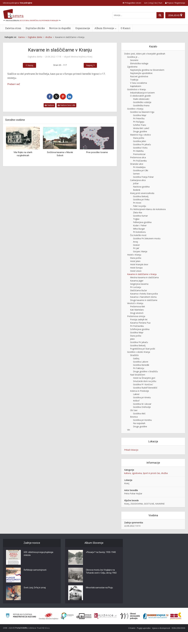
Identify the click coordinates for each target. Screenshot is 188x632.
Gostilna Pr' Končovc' (143, 384)
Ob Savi (133, 410)
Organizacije (82, 28)
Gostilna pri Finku (141, 199)
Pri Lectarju (135, 287)
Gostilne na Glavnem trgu (142, 112)
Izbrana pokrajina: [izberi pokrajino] (17, 2)
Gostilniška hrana (141, 105)
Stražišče (134, 355)
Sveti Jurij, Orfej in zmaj (35, 587)
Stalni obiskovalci (141, 99)
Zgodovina (132, 66)
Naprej (89, 65)
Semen (136, 173)
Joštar (136, 183)
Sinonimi (134, 60)
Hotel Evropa (136, 267)
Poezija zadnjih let (138, 319)
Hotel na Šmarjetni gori (144, 378)
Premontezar (139, 154)
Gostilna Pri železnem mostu (146, 238)
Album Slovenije (104, 28)
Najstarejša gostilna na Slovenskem (147, 69)
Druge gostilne (140, 131)
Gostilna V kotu (140, 147)
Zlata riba (137, 212)
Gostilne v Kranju (135, 108)
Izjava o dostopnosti (161, 628)
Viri (128, 429)
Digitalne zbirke (35, 28)
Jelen (132, 339)
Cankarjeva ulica (138, 180)
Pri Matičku (138, 151)
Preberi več (13, 84)
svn (145, 2)
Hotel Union (135, 271)
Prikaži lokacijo (131, 449)
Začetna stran (13, 28)
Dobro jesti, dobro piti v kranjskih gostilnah (144, 53)
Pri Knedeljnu (139, 167)
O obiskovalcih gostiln (140, 95)
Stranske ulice (136, 164)
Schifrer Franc (139, 125)
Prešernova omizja (136, 316)
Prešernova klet (137, 306)
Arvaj (135, 241)
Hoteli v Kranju (134, 254)
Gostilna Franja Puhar (143, 176)
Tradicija (134, 79)
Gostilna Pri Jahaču (142, 144)
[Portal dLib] (84, 616)
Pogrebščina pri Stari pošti (142, 348)
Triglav (136, 219)
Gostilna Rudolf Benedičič (145, 387)
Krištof (136, 400)
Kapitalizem (135, 86)
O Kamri (125, 28)
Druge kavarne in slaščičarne (143, 300)
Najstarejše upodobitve (141, 73)
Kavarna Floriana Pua (140, 322)
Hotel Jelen (135, 261)
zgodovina (137, 473)
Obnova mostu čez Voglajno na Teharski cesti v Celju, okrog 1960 (101, 571)
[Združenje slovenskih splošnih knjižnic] (105, 616)
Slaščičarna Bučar (138, 290)
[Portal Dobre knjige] (155, 616)
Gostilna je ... (133, 56)
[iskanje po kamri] (134, 15)
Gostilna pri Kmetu (142, 397)
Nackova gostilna (141, 186)
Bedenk (136, 189)
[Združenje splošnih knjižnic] (175, 616)
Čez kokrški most (138, 235)
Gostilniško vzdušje (142, 102)
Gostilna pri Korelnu (142, 420)
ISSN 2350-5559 (178, 628)
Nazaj (30, 65)
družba (164, 473)
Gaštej (136, 358)
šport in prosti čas (151, 473)
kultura (127, 473)
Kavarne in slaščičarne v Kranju (142, 274)
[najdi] (160, 15)
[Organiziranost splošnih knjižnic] (48, 616)
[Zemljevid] (175, 15)
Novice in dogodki (60, 28)
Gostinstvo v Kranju (136, 89)
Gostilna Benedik (141, 365)
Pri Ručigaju (138, 121)
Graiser (136, 245)
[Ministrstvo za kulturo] (21, 616)
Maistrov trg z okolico (140, 134)
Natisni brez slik (66, 105)
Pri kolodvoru (139, 232)
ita (156, 2)
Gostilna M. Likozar (142, 403)
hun (160, 2)
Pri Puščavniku (140, 160)
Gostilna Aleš (139, 413)
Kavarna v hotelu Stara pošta (144, 293)
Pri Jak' (136, 248)
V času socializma (138, 82)
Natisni (49, 105)
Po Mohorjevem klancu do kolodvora (148, 209)
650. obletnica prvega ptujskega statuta (38, 553)
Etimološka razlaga (139, 63)
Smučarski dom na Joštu (144, 381)
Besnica (134, 416)
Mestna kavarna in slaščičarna (144, 277)
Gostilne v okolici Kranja (138, 352)
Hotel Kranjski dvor (139, 264)
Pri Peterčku (139, 118)
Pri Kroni (137, 202)
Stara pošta (138, 138)
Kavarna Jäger (136, 280)
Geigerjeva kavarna (139, 283)
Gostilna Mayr (139, 115)
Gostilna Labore (140, 361)
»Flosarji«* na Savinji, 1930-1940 (101, 552)
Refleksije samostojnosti (35, 570)
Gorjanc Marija (140, 251)
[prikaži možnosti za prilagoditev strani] (132, 2)
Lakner (136, 394)
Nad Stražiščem (137, 374)
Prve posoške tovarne (97, 152)
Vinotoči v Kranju (135, 303)
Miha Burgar (139, 228)
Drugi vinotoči (136, 313)
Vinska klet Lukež (141, 128)
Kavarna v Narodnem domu (143, 296)
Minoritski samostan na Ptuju (99, 587)
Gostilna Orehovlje (142, 407)
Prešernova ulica (138, 157)
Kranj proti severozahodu (142, 193)
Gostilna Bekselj (140, 196)
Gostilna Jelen (139, 141)
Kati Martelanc (137, 309)
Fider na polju (139, 206)
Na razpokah (139, 423)
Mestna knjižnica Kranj (81, 56)
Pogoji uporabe (144, 628)
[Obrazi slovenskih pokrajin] (130, 616)
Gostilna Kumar (140, 215)
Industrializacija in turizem (142, 92)
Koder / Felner (140, 225)
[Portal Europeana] (67, 616)
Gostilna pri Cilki (140, 170)
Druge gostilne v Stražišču (145, 371)
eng (151, 2)
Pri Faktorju (138, 368)
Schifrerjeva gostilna (139, 329)
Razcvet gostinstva (139, 76)
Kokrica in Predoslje (139, 391)
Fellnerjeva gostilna (142, 222)
